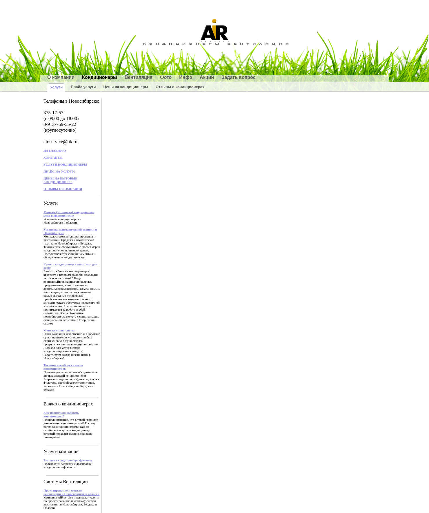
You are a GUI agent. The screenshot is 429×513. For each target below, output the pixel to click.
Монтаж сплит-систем (59, 330)
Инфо (185, 77)
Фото (166, 77)
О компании (60, 77)
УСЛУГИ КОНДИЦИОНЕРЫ (65, 164)
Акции (207, 77)
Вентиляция (138, 77)
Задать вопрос (238, 77)
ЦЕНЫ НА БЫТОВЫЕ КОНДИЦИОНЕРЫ (60, 180)
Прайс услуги (83, 87)
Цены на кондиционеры (125, 87)
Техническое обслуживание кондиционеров (63, 366)
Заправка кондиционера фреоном (67, 460)
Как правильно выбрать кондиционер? (61, 414)
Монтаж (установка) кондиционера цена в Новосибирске (68, 213)
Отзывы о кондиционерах (180, 87)
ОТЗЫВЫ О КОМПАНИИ (62, 189)
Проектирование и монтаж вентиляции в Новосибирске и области (71, 492)
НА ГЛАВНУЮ (54, 150)
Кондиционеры (99, 77)
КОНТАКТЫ (53, 157)
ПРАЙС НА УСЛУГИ (59, 171)
